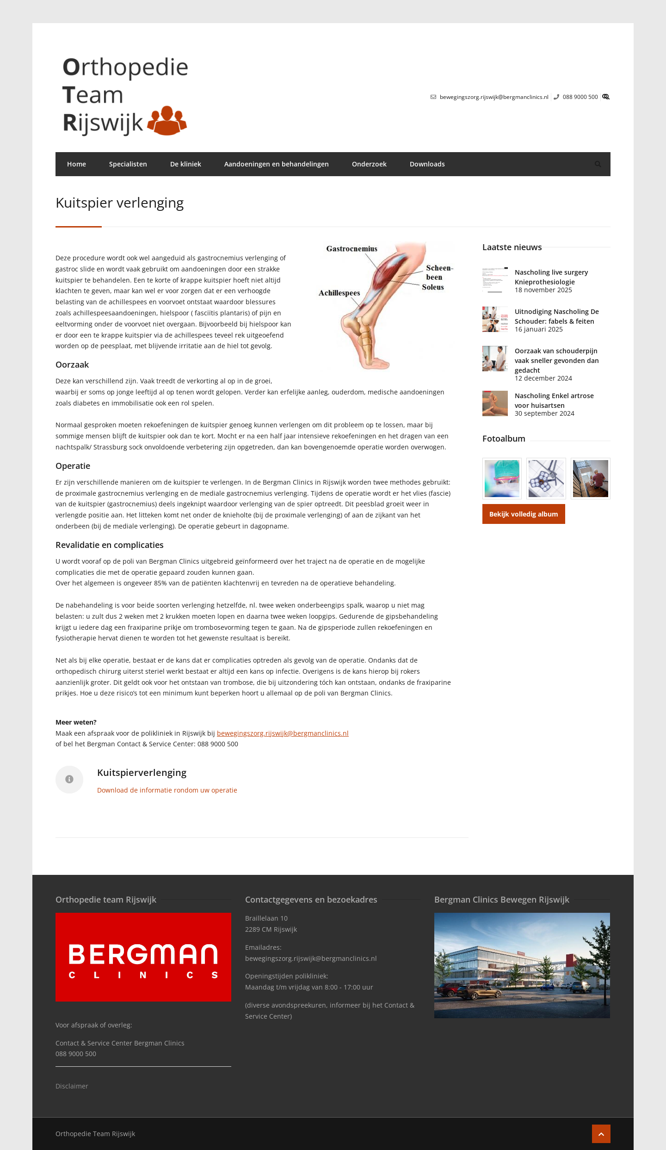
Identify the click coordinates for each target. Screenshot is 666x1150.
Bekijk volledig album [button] (523, 514)
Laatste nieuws (512, 246)
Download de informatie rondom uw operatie (167, 790)
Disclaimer (72, 1086)
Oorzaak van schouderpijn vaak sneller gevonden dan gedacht (557, 360)
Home (76, 164)
